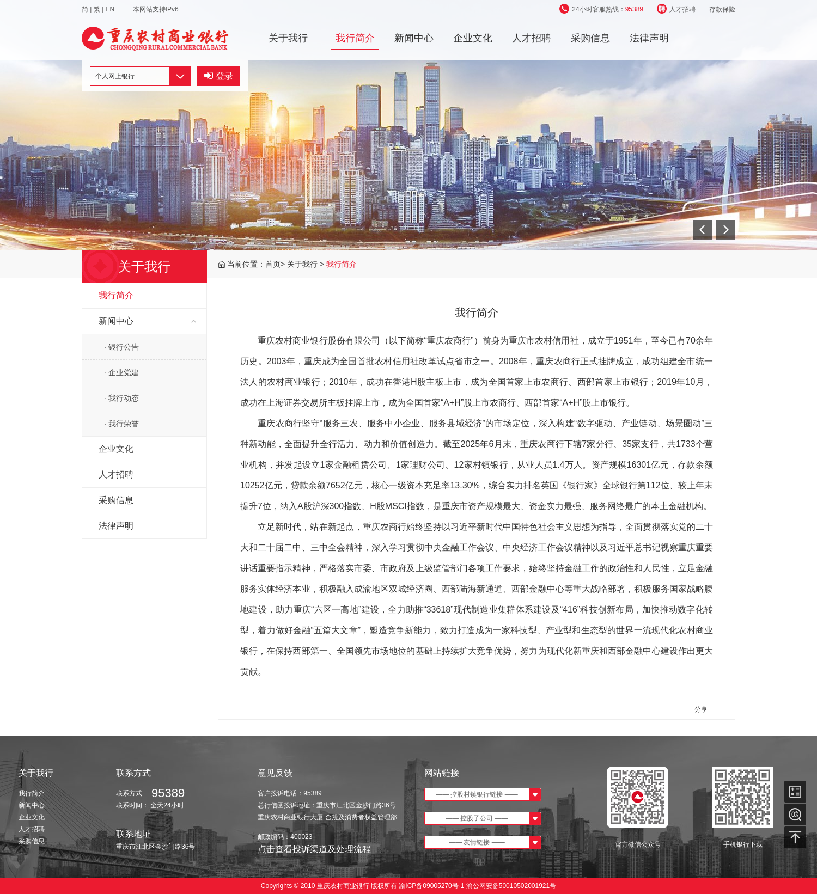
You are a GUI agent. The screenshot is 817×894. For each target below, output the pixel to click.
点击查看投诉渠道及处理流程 (314, 849)
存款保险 (722, 9)
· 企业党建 (121, 372)
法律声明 (649, 38)
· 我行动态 (121, 398)
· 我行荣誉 (121, 423)
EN (111, 9)
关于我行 (288, 38)
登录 (218, 76)
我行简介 (355, 38)
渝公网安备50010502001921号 (511, 886)
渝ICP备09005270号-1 (431, 886)
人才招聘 (676, 9)
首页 (273, 264)
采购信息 (590, 38)
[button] (702, 230)
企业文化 (472, 38)
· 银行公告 (121, 346)
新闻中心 (414, 38)
